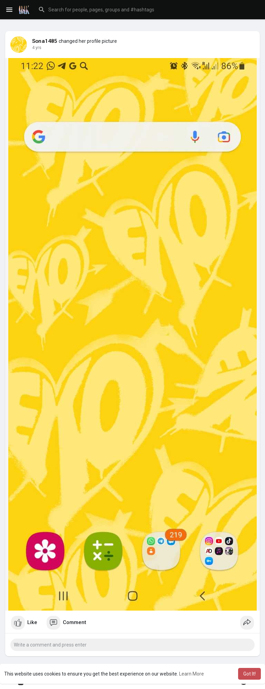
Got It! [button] (249, 674)
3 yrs (36, 47)
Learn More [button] (191, 674)
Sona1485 (45, 41)
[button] (147, 10)
